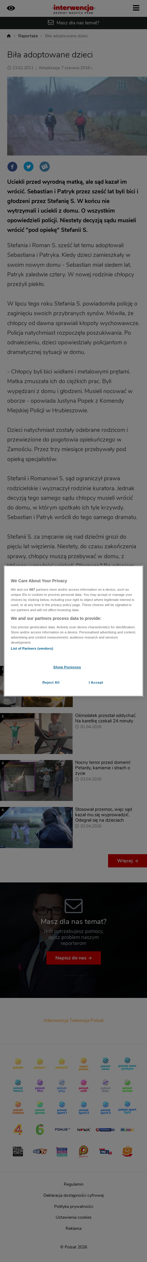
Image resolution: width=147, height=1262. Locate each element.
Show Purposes (67, 667)
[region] (73, 631)
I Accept (96, 682)
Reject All (51, 682)
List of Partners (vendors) (32, 648)
